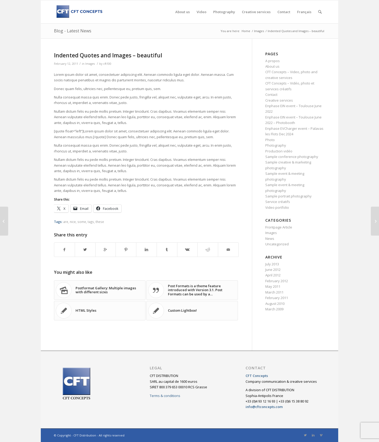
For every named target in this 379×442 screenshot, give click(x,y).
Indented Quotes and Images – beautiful (108, 55)
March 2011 (274, 292)
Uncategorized (277, 244)
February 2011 (276, 297)
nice (73, 222)
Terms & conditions (165, 395)
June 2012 (273, 269)
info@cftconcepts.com (264, 406)
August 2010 (275, 303)
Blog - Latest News (72, 31)
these (100, 222)
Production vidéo (278, 151)
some (81, 222)
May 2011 (272, 286)
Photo (270, 139)
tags (91, 222)
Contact (271, 94)
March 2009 (274, 309)
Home (246, 31)
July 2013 (272, 264)
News (269, 238)
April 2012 (273, 275)
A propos (272, 60)
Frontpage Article (278, 227)
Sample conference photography (291, 156)
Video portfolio (277, 207)
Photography (275, 145)
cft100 (107, 64)
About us (272, 66)
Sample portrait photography (288, 196)
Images (259, 31)
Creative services (279, 100)
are (65, 222)
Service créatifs (277, 201)
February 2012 (276, 281)
